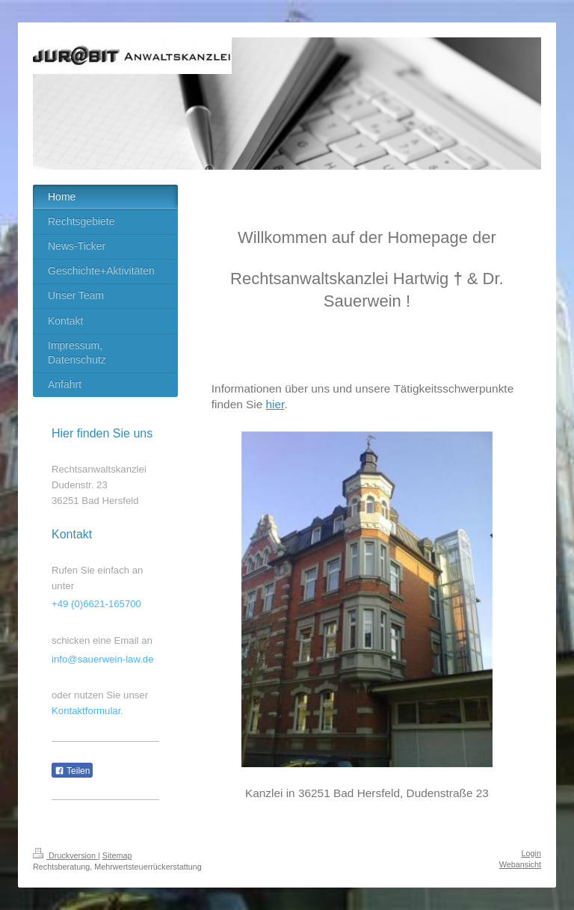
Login (531, 853)
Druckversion (65, 855)
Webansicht (520, 864)
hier (275, 404)
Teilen (72, 771)
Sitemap (117, 855)
